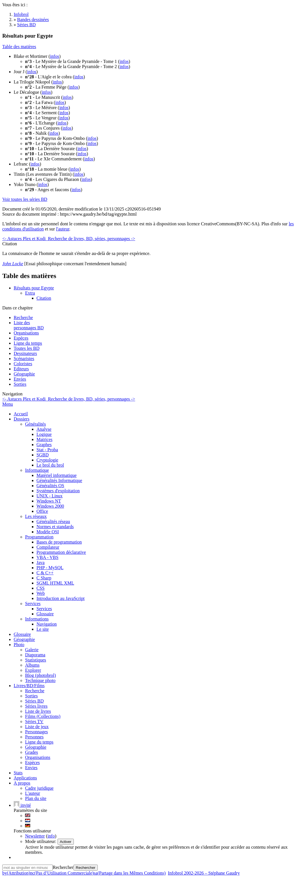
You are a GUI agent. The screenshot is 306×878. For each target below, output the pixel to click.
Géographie (24, 373)
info (51, 836)
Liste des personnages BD (29, 325)
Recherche (23, 317)
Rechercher (63, 867)
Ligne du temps (28, 343)
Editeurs (21, 368)
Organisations (26, 332)
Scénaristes (24, 358)
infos (54, 56)
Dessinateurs (25, 353)
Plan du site (35, 798)
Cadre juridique (39, 788)
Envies (20, 379)
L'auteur (32, 793)
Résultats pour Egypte (34, 287)
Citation (43, 298)
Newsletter (35, 836)
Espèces (21, 338)
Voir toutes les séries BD (24, 199)
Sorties (20, 384)
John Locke (12, 263)
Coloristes (23, 363)
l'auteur (62, 228)
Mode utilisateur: (41, 841)
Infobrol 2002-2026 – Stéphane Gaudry (204, 873)
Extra (30, 293)
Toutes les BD (26, 348)
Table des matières (19, 46)
